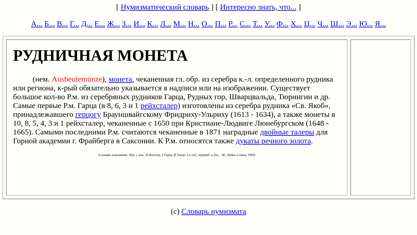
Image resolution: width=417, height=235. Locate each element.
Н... (193, 23)
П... (220, 23)
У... (270, 23)
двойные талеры (287, 132)
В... (62, 23)
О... (207, 23)
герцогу (88, 114)
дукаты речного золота (273, 140)
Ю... (366, 23)
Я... (380, 23)
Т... (257, 23)
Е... (99, 23)
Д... (86, 23)
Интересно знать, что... (258, 7)
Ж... (113, 23)
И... (139, 23)
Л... (165, 23)
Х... (296, 23)
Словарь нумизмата (213, 211)
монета (120, 79)
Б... (50, 23)
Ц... (309, 23)
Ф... (283, 23)
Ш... (337, 23)
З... (127, 23)
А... (36, 23)
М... (179, 23)
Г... (74, 23)
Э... (351, 23)
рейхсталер (159, 105)
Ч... (322, 23)
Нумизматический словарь (165, 7)
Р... (232, 23)
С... (245, 23)
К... (152, 23)
